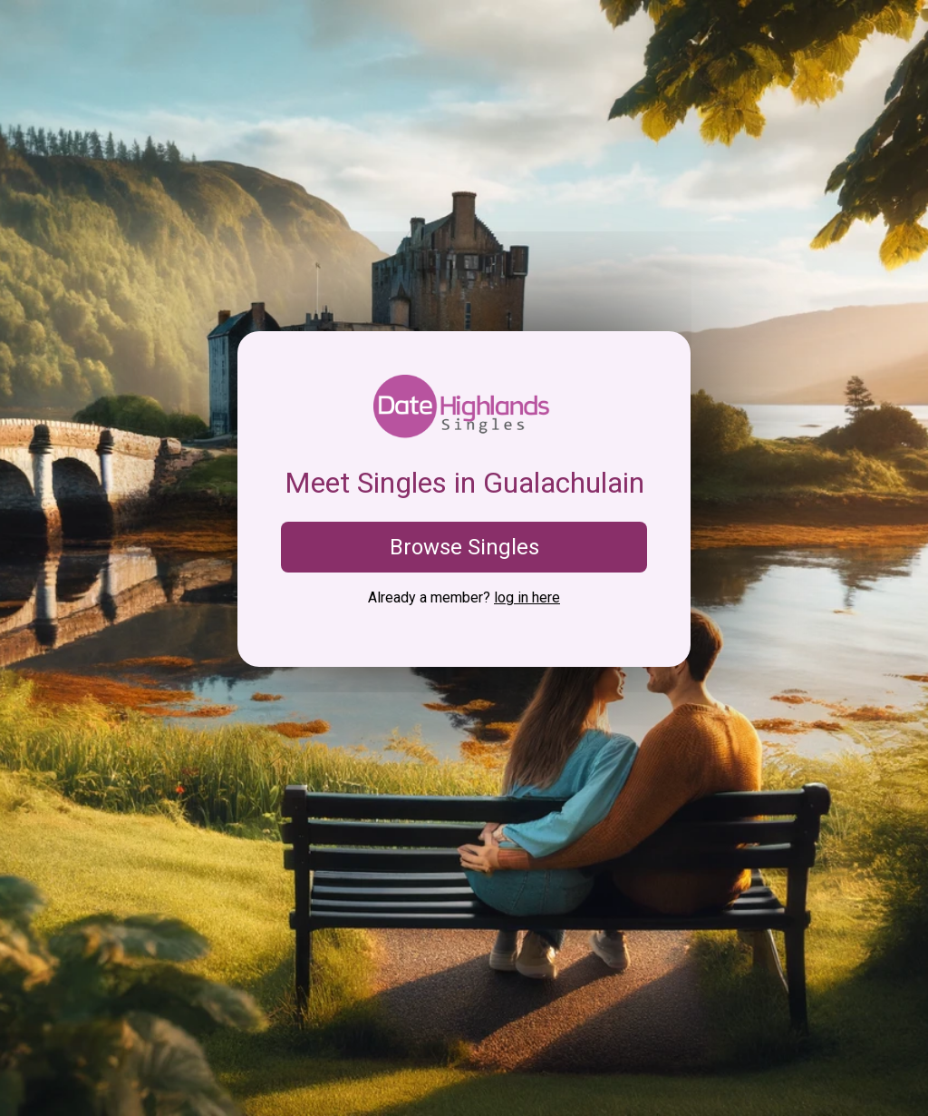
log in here (527, 597)
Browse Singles (464, 547)
